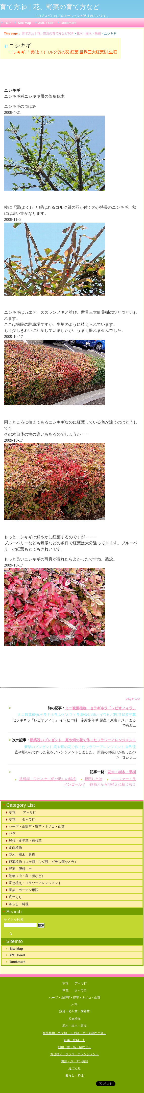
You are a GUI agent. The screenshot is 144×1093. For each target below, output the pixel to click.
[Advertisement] (67, 75)
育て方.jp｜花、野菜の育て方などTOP (47, 33)
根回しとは (93, 779)
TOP (7, 23)
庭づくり (15, 897)
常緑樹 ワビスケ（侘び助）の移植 (47, 779)
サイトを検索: (14, 920)
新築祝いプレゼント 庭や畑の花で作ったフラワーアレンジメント (83, 740)
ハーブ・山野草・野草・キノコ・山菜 (37, 826)
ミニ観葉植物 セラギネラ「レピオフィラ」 (100, 708)
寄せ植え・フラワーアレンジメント (35, 883)
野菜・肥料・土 (20, 869)
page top (133, 698)
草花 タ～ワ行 (22, 819)
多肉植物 (15, 848)
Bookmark (69, 23)
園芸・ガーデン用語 (23, 890)
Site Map (24, 23)
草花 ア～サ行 (22, 812)
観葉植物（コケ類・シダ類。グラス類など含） (43, 862)
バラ (12, 833)
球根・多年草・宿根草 (25, 840)
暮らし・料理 (19, 904)
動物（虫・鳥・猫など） (27, 876)
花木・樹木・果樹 (89, 33)
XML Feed (45, 23)
